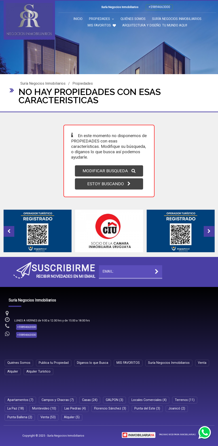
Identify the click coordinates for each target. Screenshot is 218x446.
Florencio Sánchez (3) (110, 408)
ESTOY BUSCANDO (109, 183)
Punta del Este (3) (147, 408)
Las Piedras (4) (75, 408)
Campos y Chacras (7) (58, 400)
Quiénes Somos (133, 19)
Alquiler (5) (72, 417)
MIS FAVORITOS (102, 25)
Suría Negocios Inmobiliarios (176, 19)
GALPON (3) (114, 400)
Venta (202, 363)
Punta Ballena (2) (19, 417)
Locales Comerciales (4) (149, 400)
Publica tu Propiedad (54, 363)
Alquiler (12, 371)
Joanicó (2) (176, 408)
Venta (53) (48, 417)
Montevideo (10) (44, 408)
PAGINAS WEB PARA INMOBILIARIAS (177, 434)
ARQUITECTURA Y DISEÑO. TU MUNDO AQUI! (154, 25)
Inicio (78, 19)
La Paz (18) (15, 408)
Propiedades (101, 19)
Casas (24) (89, 400)
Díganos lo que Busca (92, 363)
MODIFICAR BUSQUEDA (109, 170)
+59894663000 (159, 7)
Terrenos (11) (185, 400)
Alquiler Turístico (38, 371)
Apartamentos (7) (20, 400)
